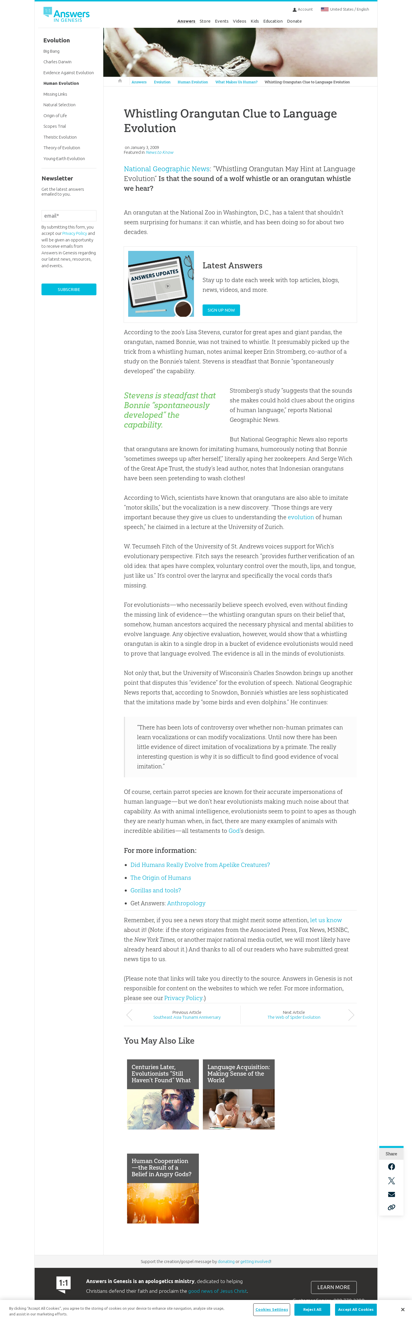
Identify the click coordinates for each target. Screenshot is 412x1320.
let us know (326, 920)
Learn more (333, 1287)
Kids (255, 21)
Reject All (312, 1309)
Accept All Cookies (356, 1309)
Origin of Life (55, 115)
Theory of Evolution (61, 147)
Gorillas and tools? (155, 890)
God (234, 830)
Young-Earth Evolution (64, 158)
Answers (186, 21)
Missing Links (55, 94)
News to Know (159, 152)
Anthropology (186, 903)
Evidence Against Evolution (68, 72)
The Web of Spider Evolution (294, 1017)
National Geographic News (167, 168)
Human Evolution (193, 82)
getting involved (255, 1261)
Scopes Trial (54, 126)
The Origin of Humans (160, 877)
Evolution (162, 82)
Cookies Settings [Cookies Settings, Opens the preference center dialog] (271, 1309)
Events (222, 21)
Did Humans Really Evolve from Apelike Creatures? (200, 864)
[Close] (403, 1309)
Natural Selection (59, 104)
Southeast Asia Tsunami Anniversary (187, 1017)
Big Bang (51, 51)
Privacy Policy (183, 998)
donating (226, 1261)
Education (273, 21)
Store (205, 21)
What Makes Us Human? (236, 82)
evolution (301, 517)
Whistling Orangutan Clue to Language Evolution (307, 82)
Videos (239, 21)
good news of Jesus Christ (217, 1291)
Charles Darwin (57, 61)
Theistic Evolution (60, 137)
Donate (294, 21)
